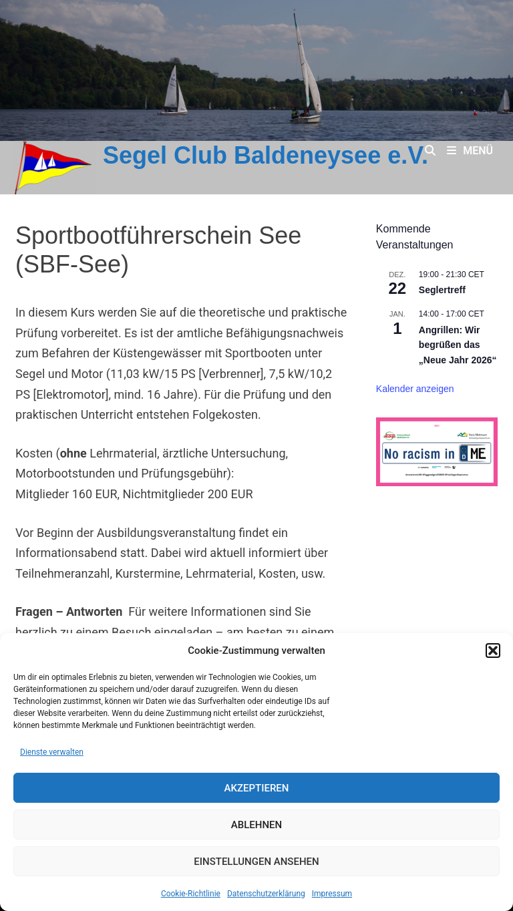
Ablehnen (256, 825)
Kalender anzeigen (415, 388)
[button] (493, 650)
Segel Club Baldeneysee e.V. (265, 155)
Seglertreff (442, 290)
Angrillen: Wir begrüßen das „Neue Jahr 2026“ (458, 345)
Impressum (332, 893)
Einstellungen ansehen (256, 862)
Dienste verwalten (51, 752)
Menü (470, 150)
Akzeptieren (256, 788)
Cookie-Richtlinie (190, 893)
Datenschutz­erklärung (266, 893)
